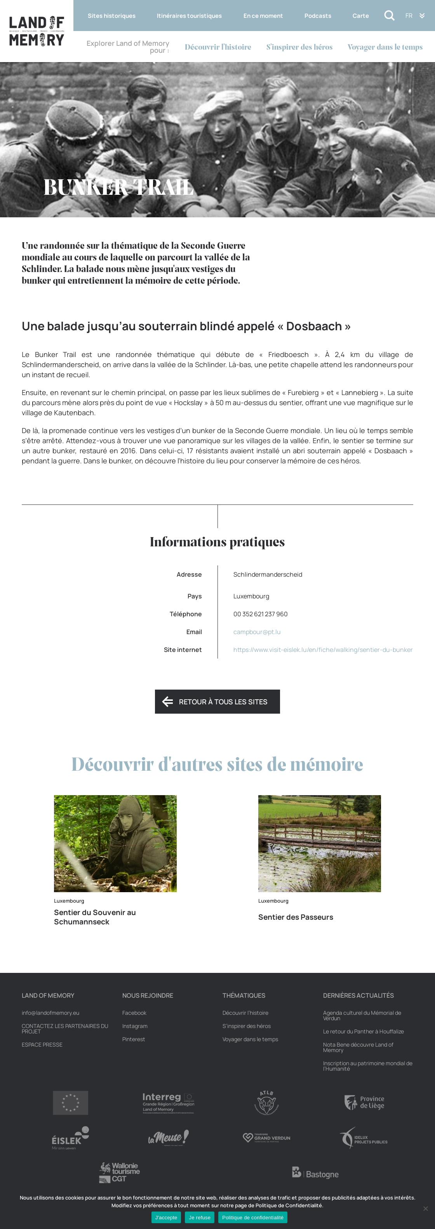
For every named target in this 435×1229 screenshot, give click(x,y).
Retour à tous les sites (223, 701)
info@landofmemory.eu (50, 1013)
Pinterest (133, 1039)
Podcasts (317, 16)
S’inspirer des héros (299, 47)
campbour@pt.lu (257, 632)
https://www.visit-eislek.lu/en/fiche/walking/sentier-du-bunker (323, 649)
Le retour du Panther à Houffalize (363, 1031)
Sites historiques (112, 16)
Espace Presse (42, 1044)
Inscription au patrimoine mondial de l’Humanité (367, 1066)
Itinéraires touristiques (189, 16)
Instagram (135, 1026)
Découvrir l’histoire (218, 47)
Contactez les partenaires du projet (65, 1028)
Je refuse (200, 1217)
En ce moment (263, 16)
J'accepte (166, 1217)
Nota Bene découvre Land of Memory (358, 1047)
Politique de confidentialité (253, 1217)
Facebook (134, 1013)
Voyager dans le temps (385, 47)
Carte (361, 16)
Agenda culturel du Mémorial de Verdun (362, 1015)
